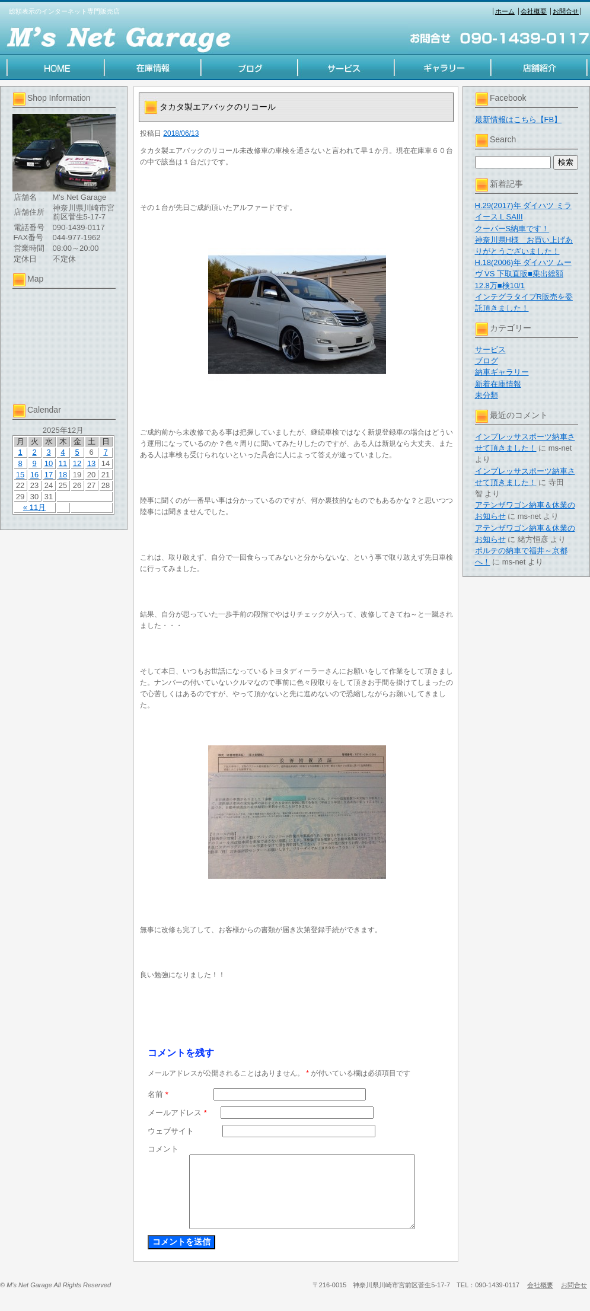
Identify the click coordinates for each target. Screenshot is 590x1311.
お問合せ (566, 11)
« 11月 (34, 507)
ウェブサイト (171, 1131)
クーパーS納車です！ (512, 228)
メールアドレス (177, 1112)
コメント (163, 1148)
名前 (158, 1094)
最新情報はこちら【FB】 (518, 119)
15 (20, 474)
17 (48, 474)
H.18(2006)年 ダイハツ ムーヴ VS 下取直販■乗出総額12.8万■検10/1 (523, 273)
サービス (490, 349)
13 (91, 463)
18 (63, 474)
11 (63, 463)
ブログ (486, 360)
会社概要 (534, 11)
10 (48, 463)
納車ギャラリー (502, 372)
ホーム (505, 11)
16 (34, 474)
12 (77, 463)
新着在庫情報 (498, 383)
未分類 (486, 395)
